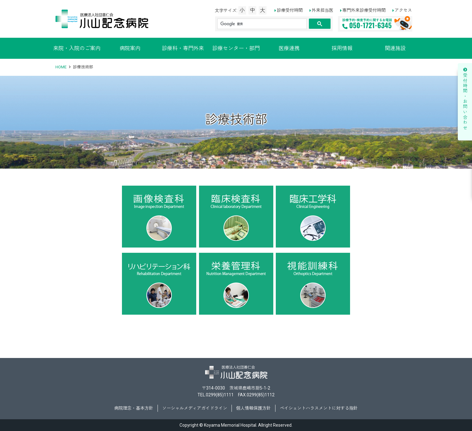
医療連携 (289, 48)
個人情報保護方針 (253, 408)
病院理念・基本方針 (133, 408)
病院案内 (130, 48)
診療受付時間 (290, 10)
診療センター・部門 (236, 48)
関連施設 (395, 48)
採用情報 (342, 48)
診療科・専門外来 (183, 48)
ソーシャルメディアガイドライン (194, 408)
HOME (61, 67)
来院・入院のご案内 (77, 48)
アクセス (403, 10)
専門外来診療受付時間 (364, 10)
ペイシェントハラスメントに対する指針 (319, 408)
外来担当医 (322, 10)
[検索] (261, 24)
